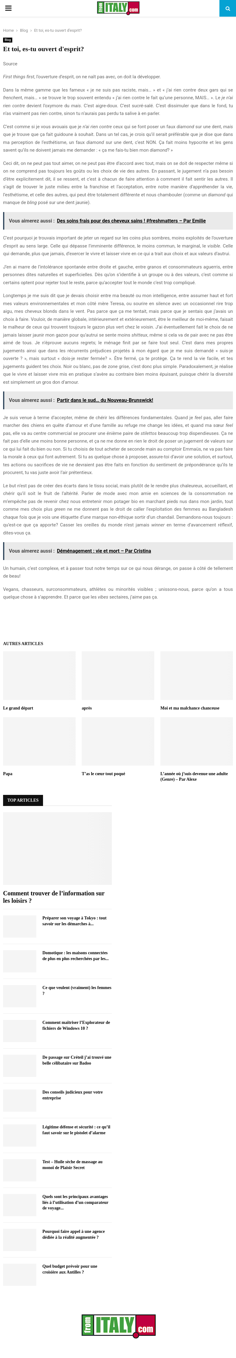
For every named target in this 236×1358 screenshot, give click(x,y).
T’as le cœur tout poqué (103, 773)
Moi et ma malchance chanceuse (189, 708)
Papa (7, 773)
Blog (8, 40)
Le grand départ (18, 708)
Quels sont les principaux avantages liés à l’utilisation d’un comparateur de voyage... (75, 1202)
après (87, 708)
